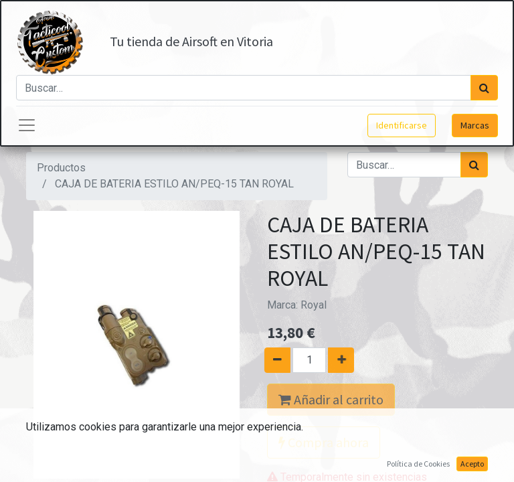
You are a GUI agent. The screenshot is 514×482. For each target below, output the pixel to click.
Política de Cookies (418, 464)
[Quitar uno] (273, 360)
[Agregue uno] (346, 360)
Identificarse (401, 125)
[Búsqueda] (484, 87)
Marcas (474, 125)
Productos (61, 167)
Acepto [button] (472, 464)
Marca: (297, 305)
